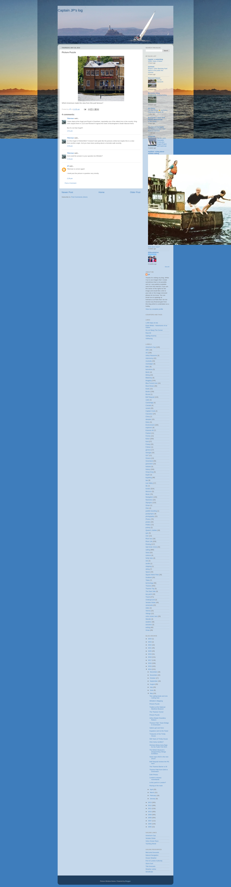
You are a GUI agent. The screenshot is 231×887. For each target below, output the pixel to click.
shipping (148, 566)
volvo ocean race (151, 616)
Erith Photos (154, 774)
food (147, 441)
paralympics (150, 514)
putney (148, 527)
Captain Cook (150, 411)
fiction (148, 439)
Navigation (149, 497)
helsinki (148, 466)
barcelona (149, 369)
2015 (150, 666)
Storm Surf (149, 863)
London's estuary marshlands (155, 778)
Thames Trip (150, 588)
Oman (148, 505)
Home (101, 192)
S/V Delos (151, 108)
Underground (150, 600)
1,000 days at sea (152, 323)
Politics (148, 525)
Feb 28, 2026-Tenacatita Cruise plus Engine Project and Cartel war (162, 142)
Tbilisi (148, 580)
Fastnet (148, 433)
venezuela (149, 605)
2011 (150, 808)
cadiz (147, 400)
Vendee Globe (151, 602)
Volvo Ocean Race (152, 841)
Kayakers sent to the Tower (159, 731)
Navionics (149, 500)
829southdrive (153, 252)
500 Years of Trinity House (159, 739)
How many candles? (157, 742)
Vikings (148, 613)
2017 (150, 660)
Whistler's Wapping (156, 701)
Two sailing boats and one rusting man (159, 697)
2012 (150, 805)
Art (147, 353)
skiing (148, 569)
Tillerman (70, 118)
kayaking (149, 477)
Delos (148, 422)
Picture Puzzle (154, 704)
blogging (148, 380)
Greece (148, 458)
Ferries (148, 436)
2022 (150, 645)
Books (148, 391)
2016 (150, 663)
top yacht (149, 594)
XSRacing (149, 338)
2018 (150, 657)
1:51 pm (70, 131)
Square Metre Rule (152, 575)
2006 (150, 824)
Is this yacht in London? (158, 782)
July (151, 687)
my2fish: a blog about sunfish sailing (156, 152)
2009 (150, 814)
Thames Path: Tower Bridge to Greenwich (159, 724)
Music (148, 494)
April (151, 789)
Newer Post (67, 192)
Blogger (128, 881)
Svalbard (149, 577)
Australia (149, 361)
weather (148, 622)
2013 (150, 802)
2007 (150, 821)
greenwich (149, 464)
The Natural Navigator (156, 127)
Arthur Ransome (151, 355)
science (148, 555)
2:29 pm (70, 178)
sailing (148, 550)
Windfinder (149, 872)
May (151, 693)
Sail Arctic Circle (151, 547)
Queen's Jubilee (151, 530)
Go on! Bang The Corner (154, 330)
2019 (150, 654)
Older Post (135, 192)
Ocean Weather (151, 858)
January (153, 798)
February (153, 795)
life (147, 486)
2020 (150, 651)
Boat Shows (150, 386)
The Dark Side (151, 591)
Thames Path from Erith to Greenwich (159, 770)
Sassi (147, 552)
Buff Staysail (150, 397)
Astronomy (149, 358)
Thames (148, 586)
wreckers (149, 624)
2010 (150, 811)
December (154, 672)
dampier (148, 419)
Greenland (149, 461)
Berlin (148, 372)
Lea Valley (149, 483)
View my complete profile (154, 309)
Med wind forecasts (152, 852)
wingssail (151, 136)
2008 (150, 817)
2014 (150, 669)
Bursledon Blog (154, 93)
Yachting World (151, 844)
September (154, 681)
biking (148, 375)
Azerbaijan (149, 364)
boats (147, 389)
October (153, 678)
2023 (150, 642)
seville (148, 563)
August (152, 684)
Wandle (148, 619)
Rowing (148, 544)
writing (148, 627)
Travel (148, 597)
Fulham (148, 447)
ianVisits (151, 67)
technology (149, 583)
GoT (147, 455)
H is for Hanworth (160, 81)
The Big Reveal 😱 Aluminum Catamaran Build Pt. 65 (157, 111)
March (152, 792)
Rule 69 (148, 333)
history (148, 469)
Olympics (149, 502)
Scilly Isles (149, 558)
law (147, 480)
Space (148, 572)
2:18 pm (70, 159)
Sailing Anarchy (151, 336)
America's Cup (151, 347)
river (147, 536)
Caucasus (149, 414)
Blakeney (149, 378)
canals (148, 408)
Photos (148, 519)
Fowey (148, 444)
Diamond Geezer (154, 78)
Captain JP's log (70, 10)
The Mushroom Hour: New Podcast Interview (156, 130)
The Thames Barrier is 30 (158, 766)
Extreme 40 (150, 430)
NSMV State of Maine (155, 61)
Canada (148, 405)
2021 (150, 648)
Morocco (149, 491)
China (148, 416)
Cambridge (149, 403)
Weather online (151, 869)
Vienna (148, 611)
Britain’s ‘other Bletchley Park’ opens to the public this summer (158, 70)
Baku (147, 366)
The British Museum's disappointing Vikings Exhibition (158, 752)
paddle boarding (151, 511)
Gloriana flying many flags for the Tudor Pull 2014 (158, 746)
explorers (149, 427)
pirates (148, 522)
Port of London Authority (154, 861)
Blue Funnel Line (151, 383)
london (148, 489)
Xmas (148, 630)
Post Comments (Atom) (79, 197)
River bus (149, 538)
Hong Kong (149, 472)
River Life (149, 541)
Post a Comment (70, 183)
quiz (147, 533)
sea (147, 561)
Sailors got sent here (157, 728)
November (154, 675)
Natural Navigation (152, 855)
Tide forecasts (150, 866)
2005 (150, 827)
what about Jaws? (154, 247)
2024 (150, 639)
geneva (148, 450)
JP (68, 166)
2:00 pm (70, 146)
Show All (167, 266)
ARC (147, 350)
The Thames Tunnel (156, 712)
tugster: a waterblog (155, 59)
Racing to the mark (156, 785)
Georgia (148, 452)
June (152, 690)
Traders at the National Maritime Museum (157, 708)
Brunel (148, 394)
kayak (148, 475)
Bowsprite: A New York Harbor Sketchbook (156, 118)
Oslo (147, 508)
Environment (150, 425)
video (147, 608)
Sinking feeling (162, 95)
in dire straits (152, 121)
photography (150, 516)
